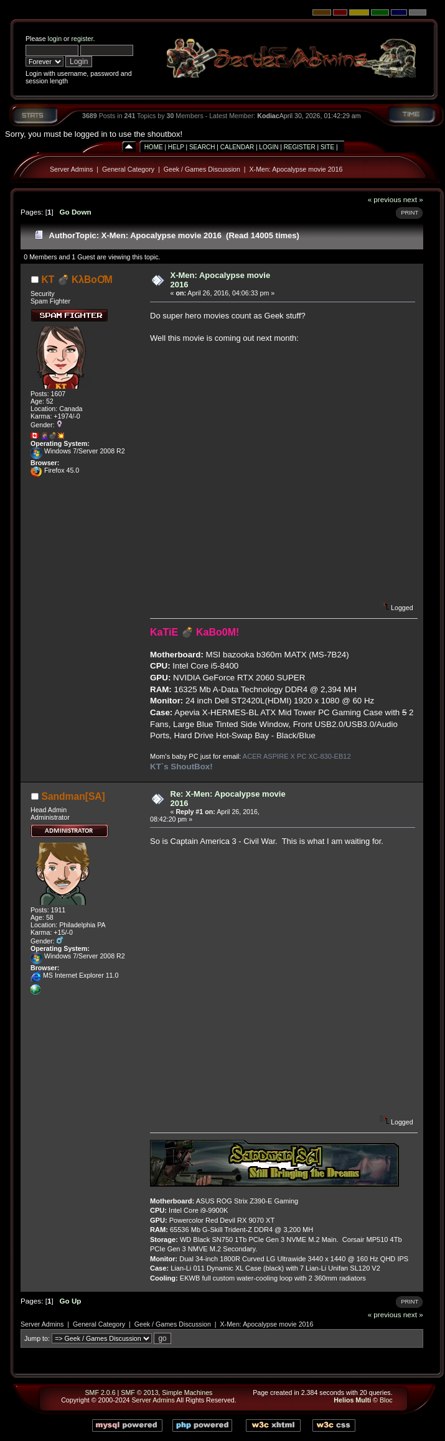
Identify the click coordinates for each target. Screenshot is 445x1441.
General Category (128, 169)
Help (176, 147)
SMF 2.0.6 (100, 1392)
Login (268, 147)
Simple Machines (187, 1392)
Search (202, 147)
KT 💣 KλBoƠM (77, 279)
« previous (384, 199)
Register (300, 147)
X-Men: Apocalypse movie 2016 (295, 169)
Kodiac (268, 115)
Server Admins (71, 169)
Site (327, 147)
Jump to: (37, 1338)
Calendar (237, 147)
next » (413, 199)
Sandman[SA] (73, 796)
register (82, 38)
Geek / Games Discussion (202, 169)
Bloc (386, 1400)
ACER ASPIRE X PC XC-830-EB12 (297, 756)
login (55, 38)
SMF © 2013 (139, 1392)
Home (153, 147)
